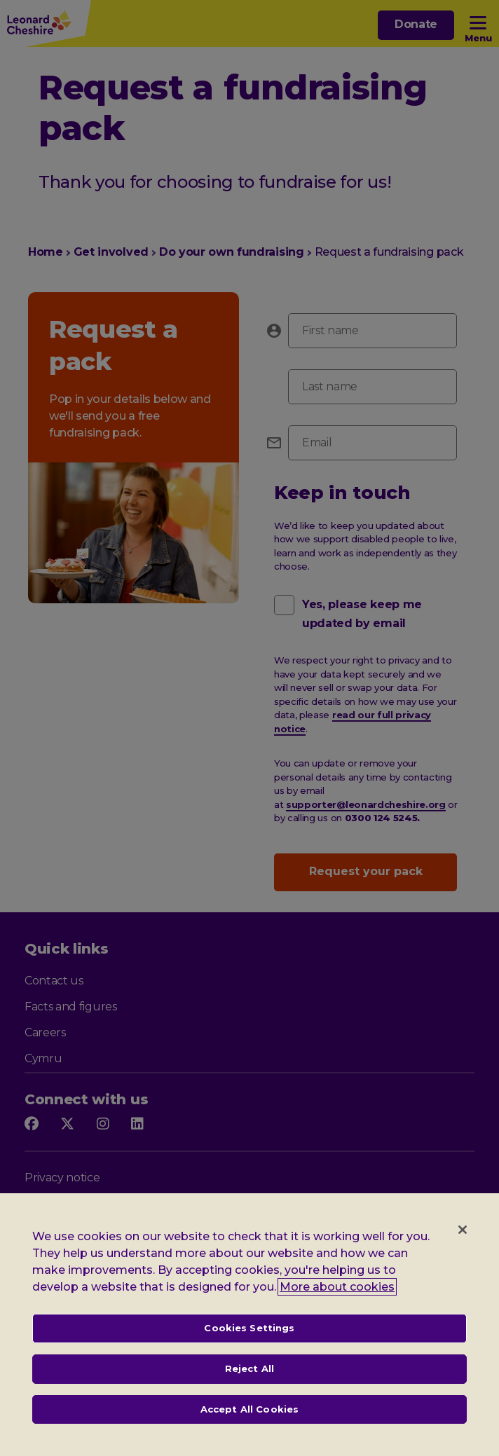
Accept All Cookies (249, 1424)
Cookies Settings (249, 1343)
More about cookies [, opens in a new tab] (337, 1303)
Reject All (249, 1384)
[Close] (462, 1245)
